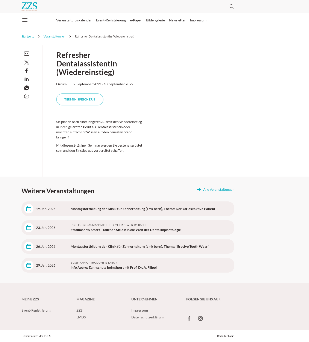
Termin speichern (79, 99)
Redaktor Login (225, 336)
